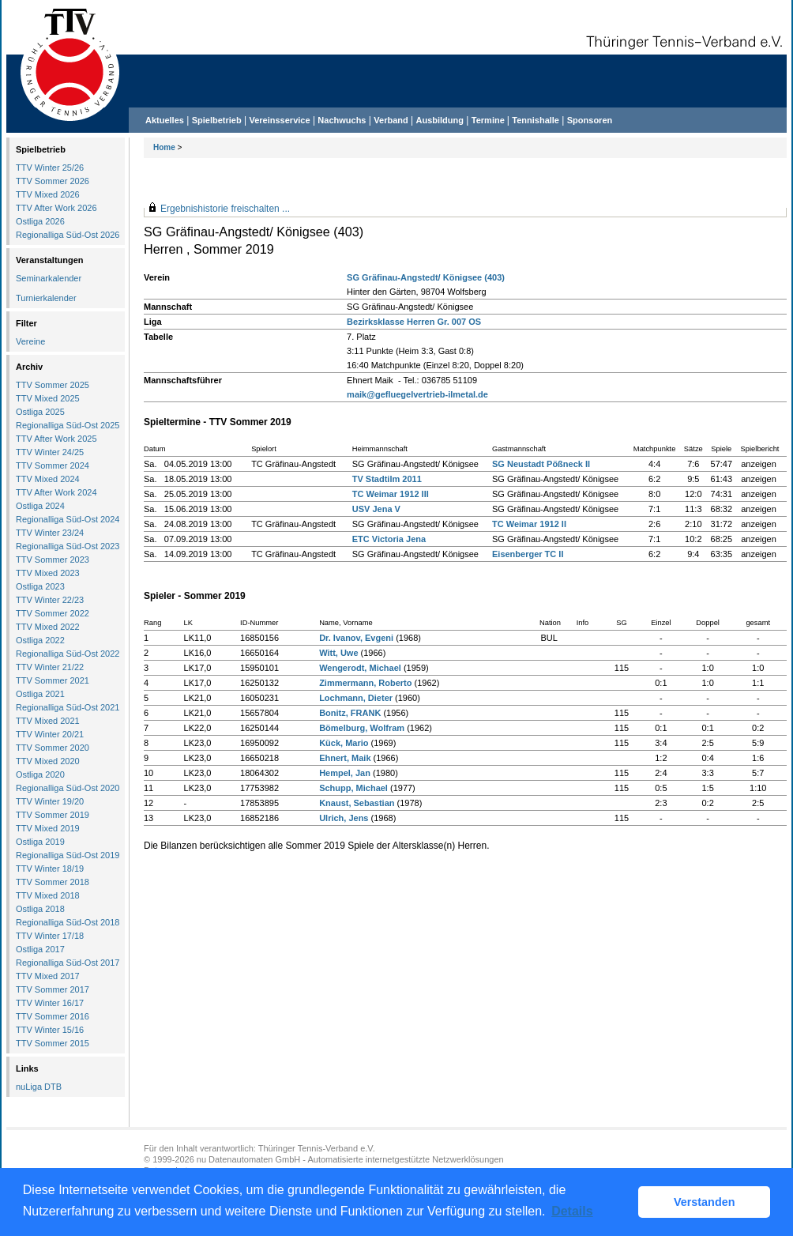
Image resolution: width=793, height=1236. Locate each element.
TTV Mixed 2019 (48, 828)
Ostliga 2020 (40, 774)
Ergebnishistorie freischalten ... (225, 208)
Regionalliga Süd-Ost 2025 (67, 425)
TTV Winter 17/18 (50, 935)
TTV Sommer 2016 (52, 1016)
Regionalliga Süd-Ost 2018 (67, 922)
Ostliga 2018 (40, 909)
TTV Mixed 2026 (48, 194)
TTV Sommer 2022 (52, 613)
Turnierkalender (46, 298)
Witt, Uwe (338, 653)
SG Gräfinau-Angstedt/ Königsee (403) (426, 277)
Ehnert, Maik (344, 758)
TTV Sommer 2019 (52, 815)
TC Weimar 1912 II (529, 524)
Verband (391, 120)
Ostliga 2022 (40, 640)
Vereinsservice (279, 120)
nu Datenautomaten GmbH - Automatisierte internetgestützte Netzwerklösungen (350, 1159)
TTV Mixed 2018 (48, 895)
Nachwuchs (342, 120)
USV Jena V (376, 509)
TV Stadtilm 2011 (387, 479)
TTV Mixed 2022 (48, 626)
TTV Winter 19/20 (50, 801)
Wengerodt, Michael (360, 668)
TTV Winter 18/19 (50, 868)
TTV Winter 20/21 (50, 734)
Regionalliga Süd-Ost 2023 (67, 546)
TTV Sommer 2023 (52, 559)
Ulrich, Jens (343, 818)
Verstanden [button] (704, 1202)
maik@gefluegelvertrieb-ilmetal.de (417, 394)
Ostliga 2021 (40, 694)
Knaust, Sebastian (356, 803)
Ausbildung (440, 120)
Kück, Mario (343, 743)
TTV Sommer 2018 (52, 882)
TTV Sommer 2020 (52, 747)
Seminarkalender (48, 278)
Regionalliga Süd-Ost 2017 (67, 962)
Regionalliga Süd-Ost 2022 (67, 653)
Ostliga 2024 (40, 506)
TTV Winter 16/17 (50, 1003)
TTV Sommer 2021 (52, 680)
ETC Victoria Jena (389, 539)
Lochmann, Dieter (356, 698)
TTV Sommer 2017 (52, 989)
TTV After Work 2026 (56, 208)
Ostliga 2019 (40, 841)
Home (164, 147)
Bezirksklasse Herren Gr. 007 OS (414, 321)
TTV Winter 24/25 (50, 452)
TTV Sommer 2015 (52, 1043)
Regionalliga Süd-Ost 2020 (67, 788)
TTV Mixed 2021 (48, 720)
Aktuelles (164, 120)
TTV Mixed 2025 (48, 398)
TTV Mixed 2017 (48, 976)
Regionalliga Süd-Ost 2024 (67, 519)
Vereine (30, 341)
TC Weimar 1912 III (390, 494)
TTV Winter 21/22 (50, 667)
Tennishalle (535, 120)
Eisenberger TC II (527, 554)
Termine (489, 120)
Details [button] (571, 1211)
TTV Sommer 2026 (52, 181)
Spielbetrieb (217, 120)
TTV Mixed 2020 (48, 761)
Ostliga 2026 (40, 221)
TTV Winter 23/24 (50, 532)
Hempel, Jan (344, 773)
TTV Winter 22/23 (50, 600)
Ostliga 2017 (40, 949)
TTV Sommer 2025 (52, 385)
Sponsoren (589, 120)
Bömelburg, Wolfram (361, 728)
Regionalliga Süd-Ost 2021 (67, 707)
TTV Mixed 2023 (48, 573)
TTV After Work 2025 (56, 438)
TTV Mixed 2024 (48, 479)
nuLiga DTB (39, 1086)
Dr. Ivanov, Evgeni (356, 637)
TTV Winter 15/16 (50, 1029)
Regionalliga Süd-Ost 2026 (67, 234)
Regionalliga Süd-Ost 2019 (67, 855)
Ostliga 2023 (40, 586)
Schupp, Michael (353, 788)
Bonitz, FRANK (350, 713)
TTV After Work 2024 (56, 492)
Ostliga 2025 (40, 411)
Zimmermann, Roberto (365, 683)
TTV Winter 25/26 (50, 167)
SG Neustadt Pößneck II (541, 464)
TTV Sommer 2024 (52, 465)
